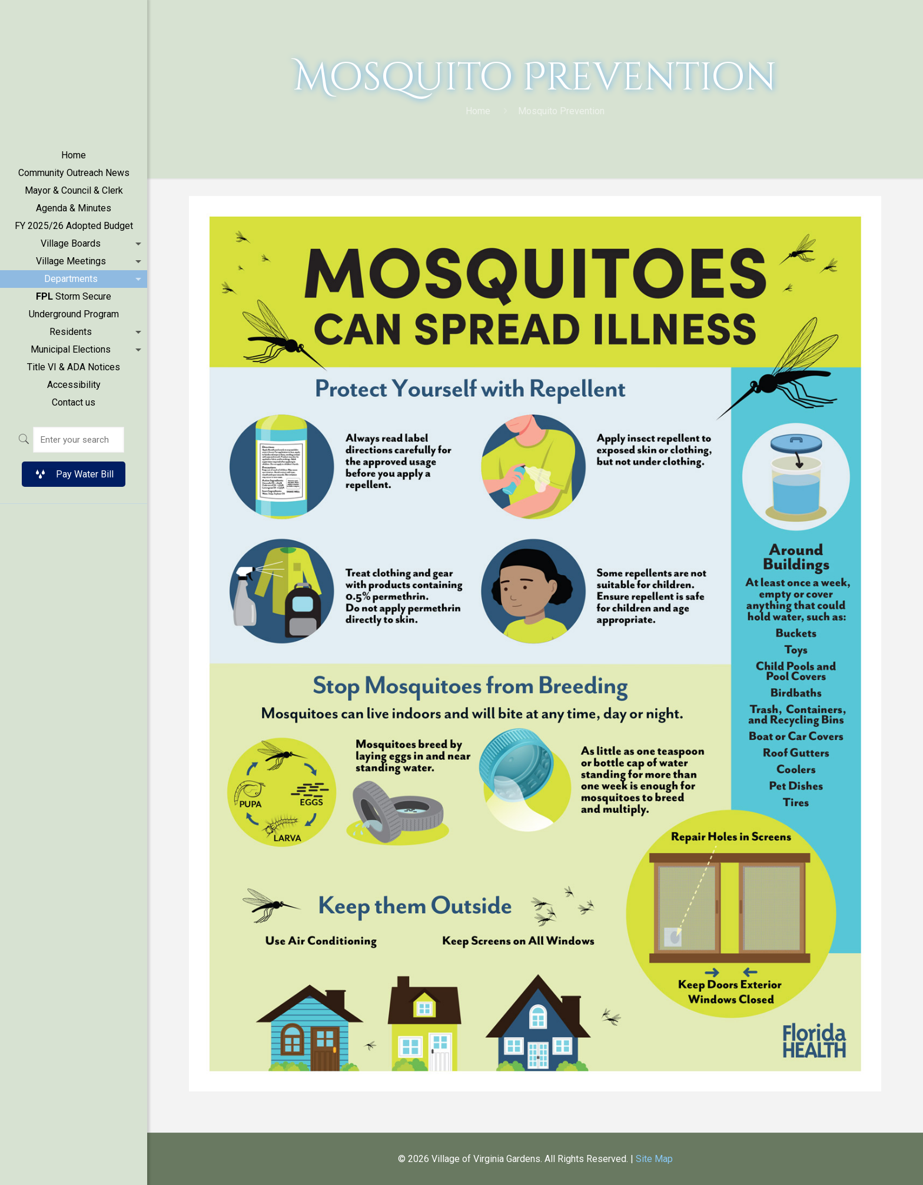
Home (478, 111)
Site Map (654, 1158)
